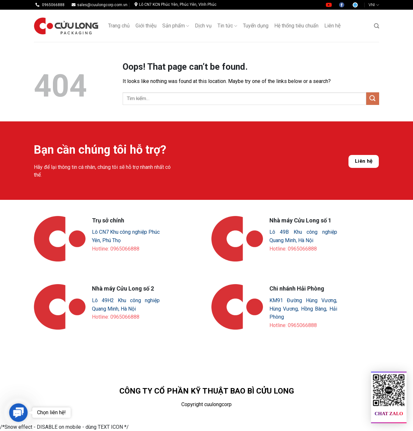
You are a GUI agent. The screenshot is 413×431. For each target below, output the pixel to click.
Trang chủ (119, 26)
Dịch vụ (203, 26)
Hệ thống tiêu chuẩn (296, 26)
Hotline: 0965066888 (115, 249)
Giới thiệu (146, 26)
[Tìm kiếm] (376, 26)
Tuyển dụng (255, 26)
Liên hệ (364, 161)
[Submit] (372, 98)
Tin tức (227, 26)
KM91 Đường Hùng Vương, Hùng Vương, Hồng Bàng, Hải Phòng (303, 308)
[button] (18, 413)
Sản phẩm (175, 26)
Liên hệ (332, 26)
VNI (373, 5)
